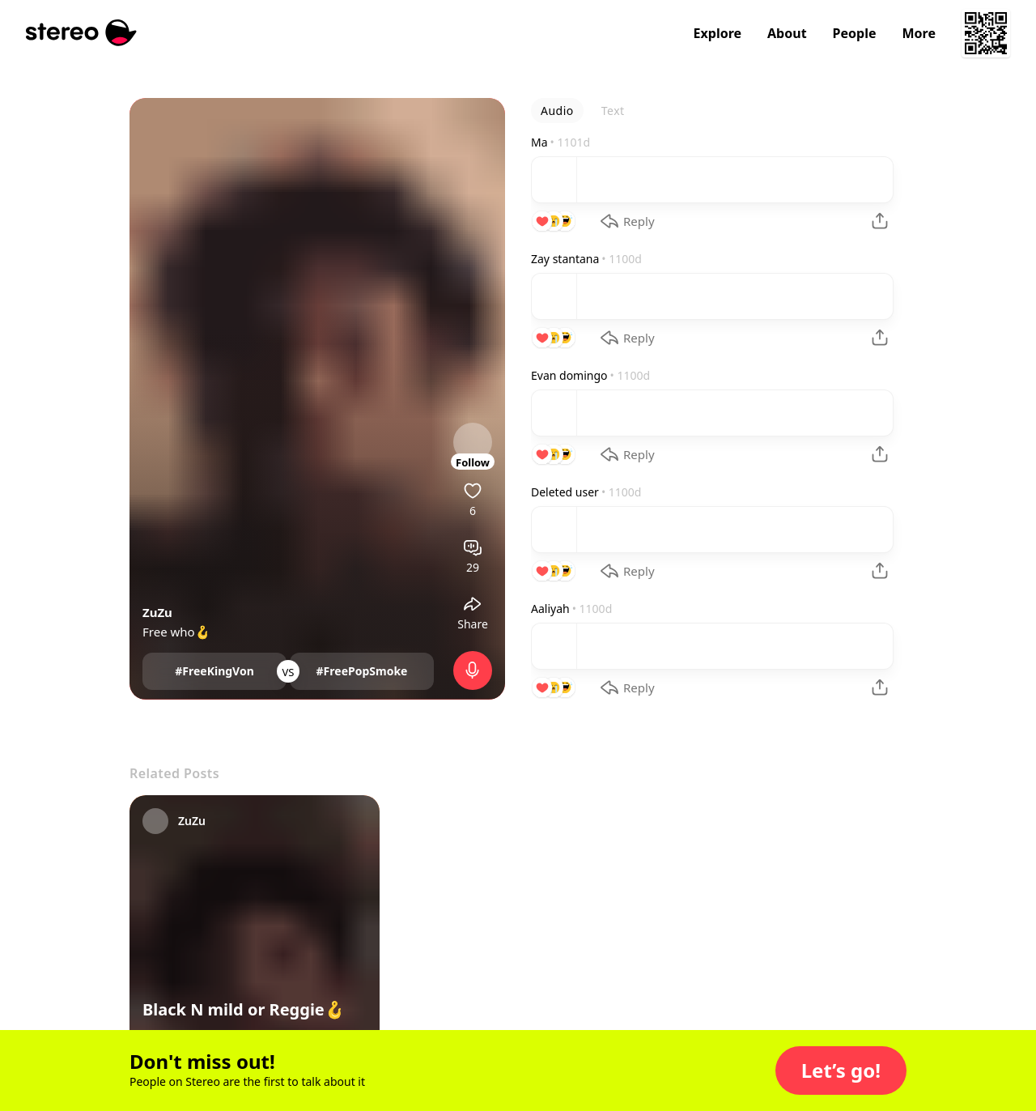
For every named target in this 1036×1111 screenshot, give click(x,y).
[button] (840, 1070)
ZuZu (157, 612)
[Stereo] (81, 32)
